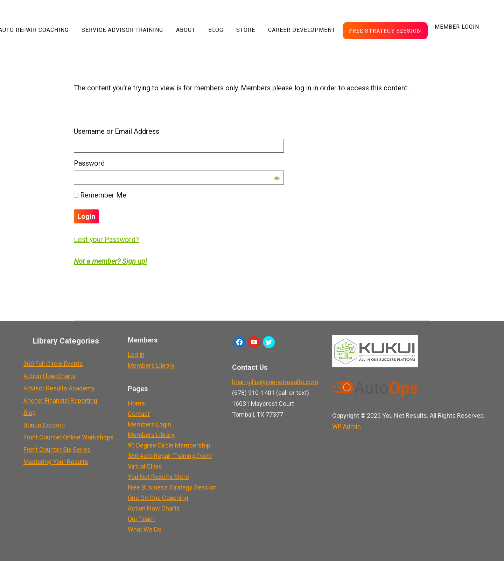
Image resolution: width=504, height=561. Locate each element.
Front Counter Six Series (57, 449)
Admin (346, 426)
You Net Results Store (158, 476)
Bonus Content (44, 425)
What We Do (144, 529)
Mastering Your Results (55, 461)
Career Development (301, 30)
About (185, 30)
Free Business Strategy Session (172, 487)
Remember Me (100, 195)
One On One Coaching (158, 497)
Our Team (141, 518)
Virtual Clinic (145, 466)
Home (136, 403)
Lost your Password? (106, 239)
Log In (136, 354)
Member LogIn (457, 26)
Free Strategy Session (385, 30)
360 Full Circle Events (53, 363)
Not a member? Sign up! (110, 261)
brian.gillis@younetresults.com (275, 382)
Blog (215, 30)
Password (89, 163)
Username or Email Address (116, 131)
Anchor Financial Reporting (60, 400)
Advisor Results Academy (59, 388)
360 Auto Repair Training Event (170, 455)
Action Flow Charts (49, 376)
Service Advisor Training (122, 30)
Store (245, 30)
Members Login (149, 424)
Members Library (151, 365)
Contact (139, 413)
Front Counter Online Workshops (68, 437)
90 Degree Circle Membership (169, 445)
